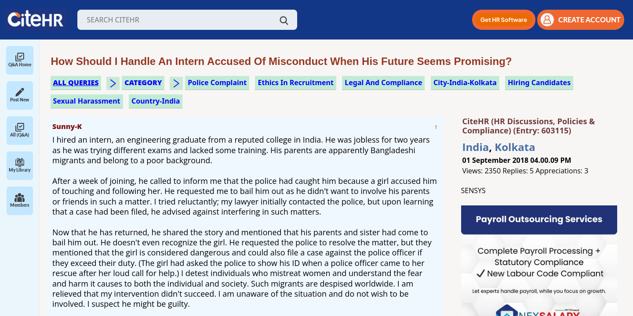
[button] (503, 20)
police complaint (217, 82)
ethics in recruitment (295, 82)
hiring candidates (539, 82)
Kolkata (515, 147)
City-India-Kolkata (465, 82)
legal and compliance (383, 82)
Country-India (155, 101)
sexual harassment (86, 101)
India (475, 147)
